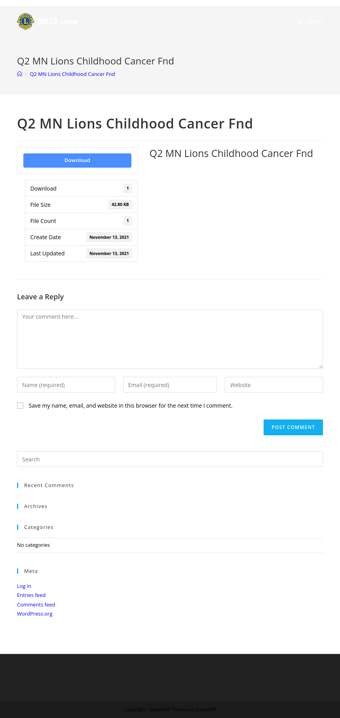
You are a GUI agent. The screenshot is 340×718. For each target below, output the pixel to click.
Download (77, 160)
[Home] (19, 73)
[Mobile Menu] (310, 21)
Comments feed (36, 604)
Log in (24, 586)
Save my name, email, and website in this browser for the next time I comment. (131, 405)
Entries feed (31, 595)
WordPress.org (35, 613)
